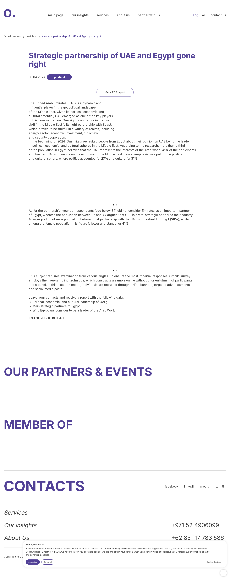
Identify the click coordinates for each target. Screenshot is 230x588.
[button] (218, 15)
